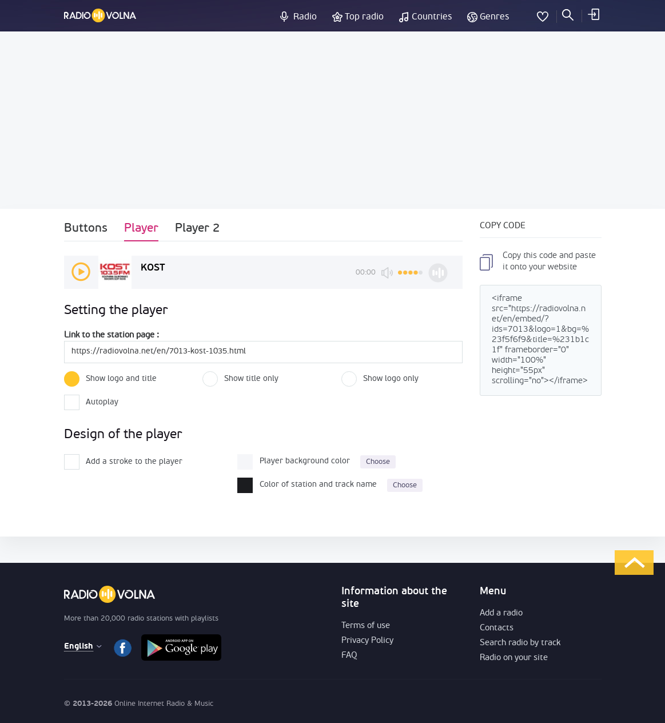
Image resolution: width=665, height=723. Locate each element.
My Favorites (542, 14)
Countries (432, 17)
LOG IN (593, 14)
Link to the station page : (111, 335)
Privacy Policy (367, 641)
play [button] (80, 271)
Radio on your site (514, 658)
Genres (494, 17)
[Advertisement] (332, 120)
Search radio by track (520, 643)
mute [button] (387, 273)
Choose (378, 462)
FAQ (349, 656)
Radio (305, 17)
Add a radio (501, 613)
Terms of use (365, 626)
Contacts (496, 628)
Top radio (364, 17)
